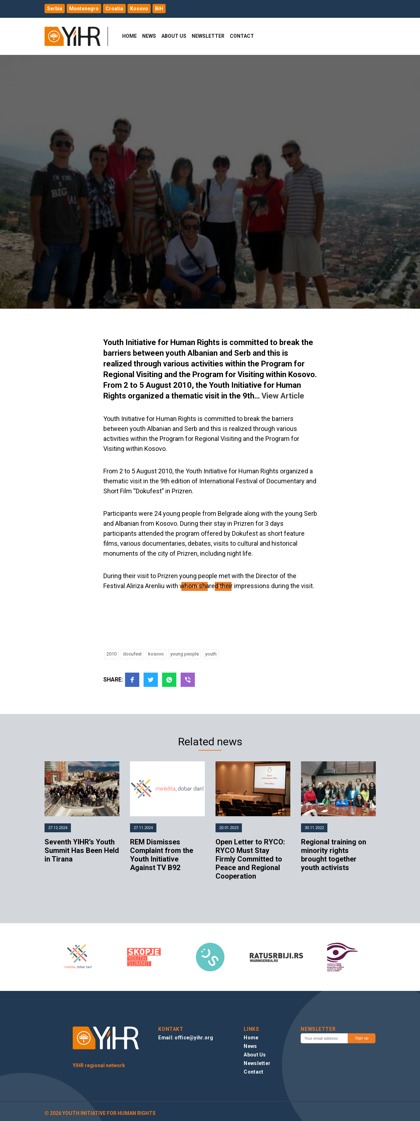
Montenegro (84, 8)
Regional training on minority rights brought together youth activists (333, 855)
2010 (111, 654)
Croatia (114, 8)
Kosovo (139, 8)
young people (184, 654)
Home (129, 36)
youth (211, 654)
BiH (159, 8)
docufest (132, 654)
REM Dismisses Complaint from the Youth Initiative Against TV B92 (161, 855)
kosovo (156, 654)
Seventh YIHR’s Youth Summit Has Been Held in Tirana (82, 850)
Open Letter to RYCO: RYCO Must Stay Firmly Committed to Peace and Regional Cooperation (250, 859)
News (149, 36)
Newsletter (208, 36)
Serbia (54, 8)
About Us (173, 36)
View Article (282, 395)
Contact (242, 36)
